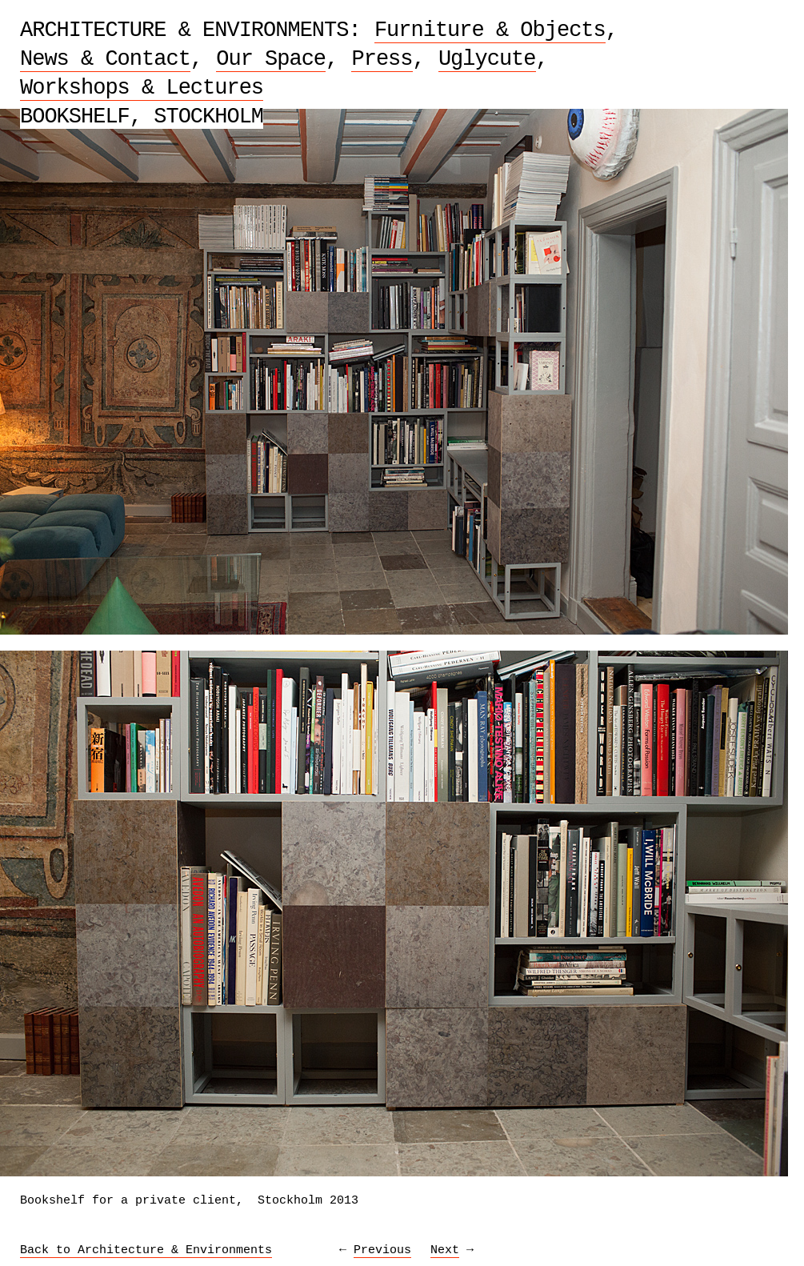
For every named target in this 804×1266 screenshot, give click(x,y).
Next (444, 1250)
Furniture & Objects (490, 30)
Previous (382, 1250)
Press (381, 59)
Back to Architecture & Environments (146, 1250)
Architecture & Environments (184, 30)
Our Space (271, 59)
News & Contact (105, 59)
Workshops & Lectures (141, 88)
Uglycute (487, 59)
